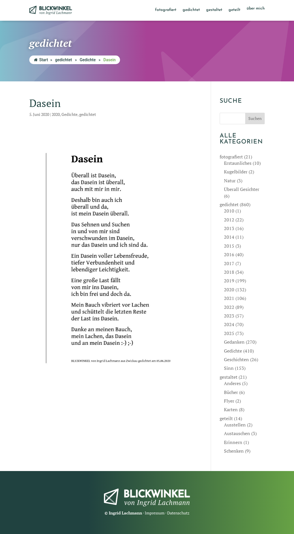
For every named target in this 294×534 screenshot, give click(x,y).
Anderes (232, 383)
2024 (229, 324)
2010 (229, 211)
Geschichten (236, 359)
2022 (229, 307)
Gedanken (234, 342)
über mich (256, 9)
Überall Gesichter (241, 189)
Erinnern (233, 442)
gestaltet (214, 10)
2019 (229, 280)
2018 (229, 272)
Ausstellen (235, 425)
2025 (229, 333)
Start (41, 60)
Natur (230, 180)
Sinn (229, 368)
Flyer (229, 401)
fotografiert (165, 10)
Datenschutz (178, 513)
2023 (229, 316)
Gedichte (88, 60)
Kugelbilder (235, 172)
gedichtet (191, 10)
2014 (229, 237)
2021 (229, 298)
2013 (229, 228)
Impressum (155, 513)
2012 (229, 220)
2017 (229, 263)
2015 (229, 246)
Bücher (231, 392)
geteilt (234, 10)
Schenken (234, 451)
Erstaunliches (238, 163)
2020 (56, 114)
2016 (229, 254)
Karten (231, 409)
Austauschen (237, 433)
